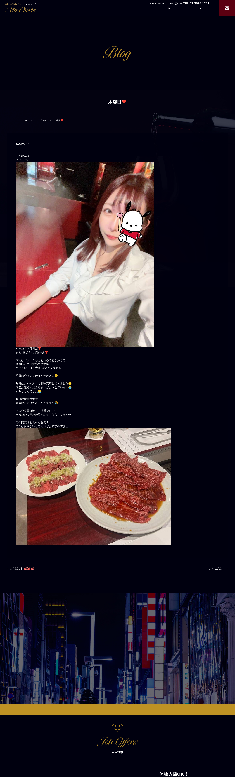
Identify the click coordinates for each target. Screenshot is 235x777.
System (166, 7)
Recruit (204, 7)
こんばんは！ (217, 568)
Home (135, 7)
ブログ (42, 120)
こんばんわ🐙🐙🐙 (22, 568)
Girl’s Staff (184, 7)
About (149, 7)
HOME (28, 120)
